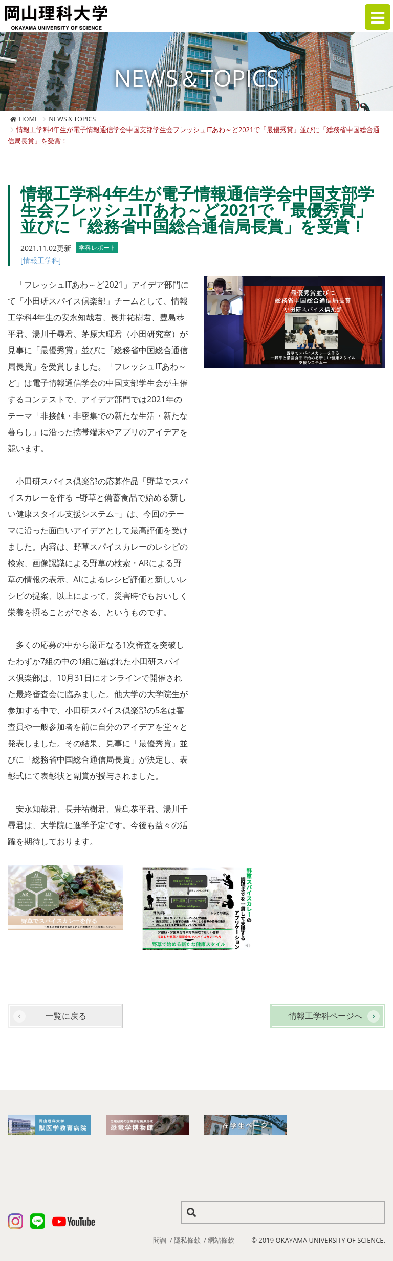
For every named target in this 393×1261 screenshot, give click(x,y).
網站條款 (221, 1240)
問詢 (159, 1240)
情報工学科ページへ (325, 1015)
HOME (28, 118)
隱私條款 (187, 1240)
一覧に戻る (66, 1015)
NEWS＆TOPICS (72, 118)
